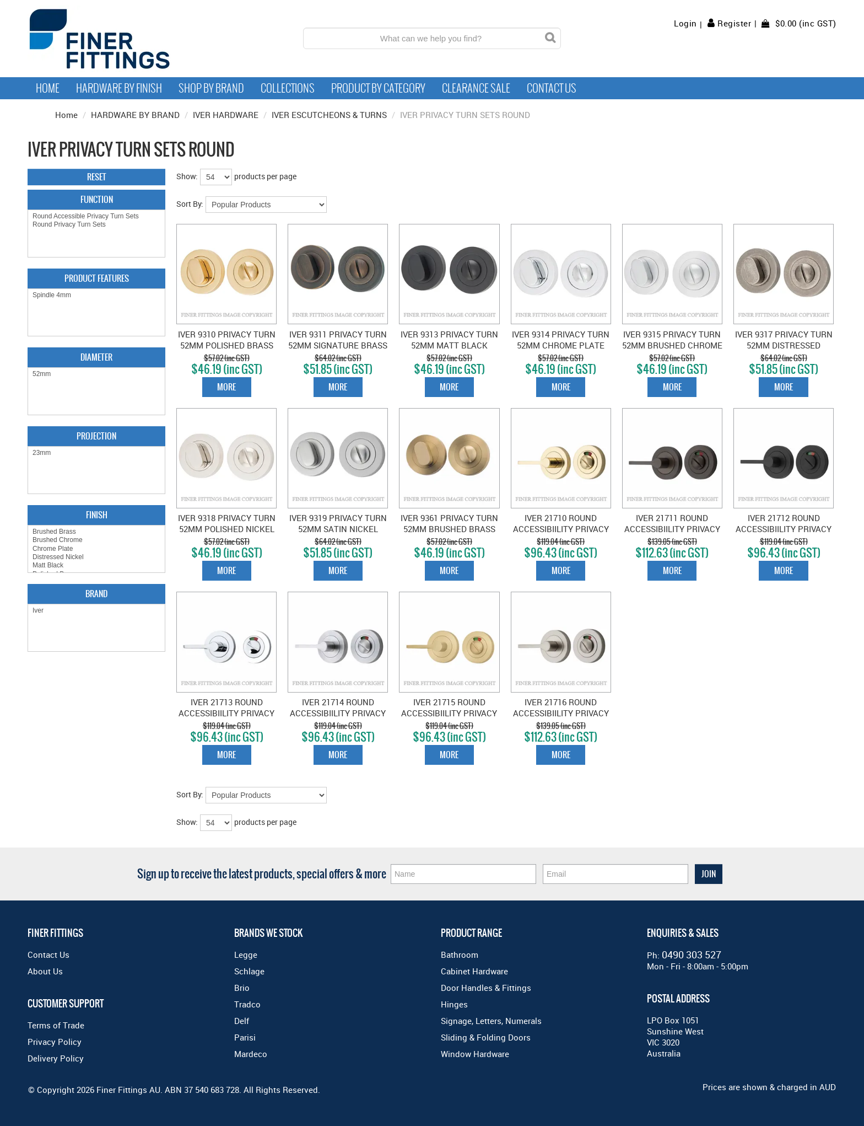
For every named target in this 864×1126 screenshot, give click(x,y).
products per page (265, 176)
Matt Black (96, 565)
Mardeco (250, 1053)
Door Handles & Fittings (486, 987)
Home (48, 88)
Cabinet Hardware (474, 971)
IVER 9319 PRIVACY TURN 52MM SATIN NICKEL (338, 523)
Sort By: (189, 204)
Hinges (454, 1004)
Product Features (96, 278)
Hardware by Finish (119, 88)
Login (685, 23)
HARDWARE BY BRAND (135, 114)
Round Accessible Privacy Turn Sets (96, 216)
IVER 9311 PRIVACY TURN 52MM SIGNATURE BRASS (337, 340)
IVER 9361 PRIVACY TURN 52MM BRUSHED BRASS (449, 523)
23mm (96, 453)
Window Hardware (475, 1053)
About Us (45, 971)
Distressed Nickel (96, 557)
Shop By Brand (211, 88)
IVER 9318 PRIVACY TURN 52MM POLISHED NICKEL (227, 523)
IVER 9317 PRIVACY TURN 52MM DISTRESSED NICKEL (784, 345)
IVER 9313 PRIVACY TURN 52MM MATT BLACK (449, 340)
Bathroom (459, 954)
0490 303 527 (691, 954)
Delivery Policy (56, 1058)
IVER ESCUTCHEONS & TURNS (329, 114)
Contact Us (551, 88)
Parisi (245, 1037)
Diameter (96, 357)
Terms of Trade (56, 1025)
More (226, 386)
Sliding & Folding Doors (486, 1037)
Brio (242, 987)
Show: (187, 176)
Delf (241, 1020)
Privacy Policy (55, 1041)
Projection (96, 436)
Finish (96, 514)
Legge (245, 954)
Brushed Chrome (96, 540)
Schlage (249, 971)
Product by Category (378, 88)
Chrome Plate (96, 549)
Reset (96, 176)
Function (96, 199)
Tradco (247, 1004)
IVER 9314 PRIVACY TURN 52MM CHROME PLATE (560, 340)
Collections (288, 88)
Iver (96, 611)
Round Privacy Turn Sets (96, 225)
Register (734, 23)
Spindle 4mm (96, 295)
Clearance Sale (476, 88)
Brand (96, 593)
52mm (96, 374)
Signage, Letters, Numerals (491, 1020)
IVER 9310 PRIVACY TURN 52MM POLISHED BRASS (227, 340)
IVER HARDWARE (225, 114)
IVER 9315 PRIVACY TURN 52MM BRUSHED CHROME (672, 340)
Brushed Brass (96, 532)
